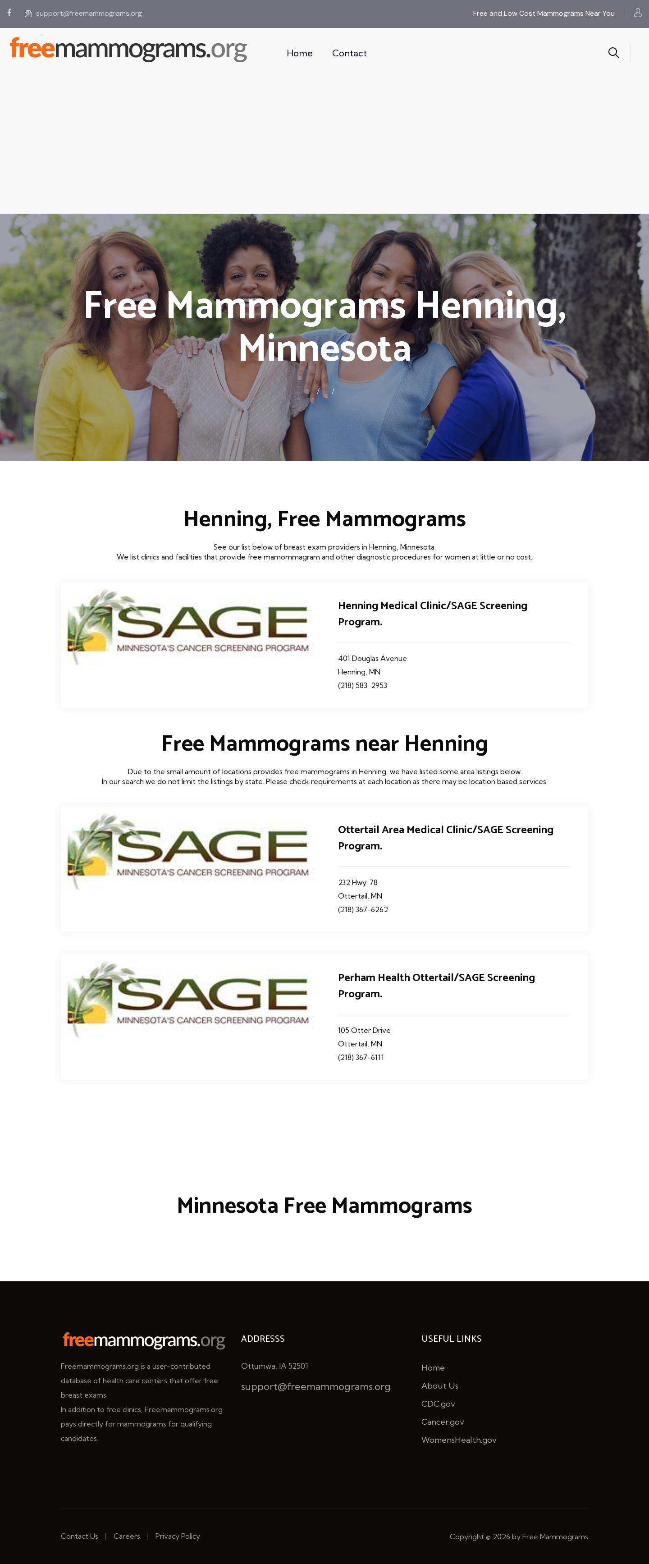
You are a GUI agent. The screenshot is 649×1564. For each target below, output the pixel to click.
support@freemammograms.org (83, 13)
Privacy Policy (177, 1536)
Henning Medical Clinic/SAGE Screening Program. (432, 614)
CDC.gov (438, 1404)
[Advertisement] (324, 146)
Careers (127, 1536)
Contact (349, 53)
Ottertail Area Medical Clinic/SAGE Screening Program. (445, 838)
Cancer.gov (442, 1422)
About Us (439, 1386)
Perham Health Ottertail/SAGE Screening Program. (436, 986)
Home (300, 53)
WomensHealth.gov (459, 1440)
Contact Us (79, 1536)
